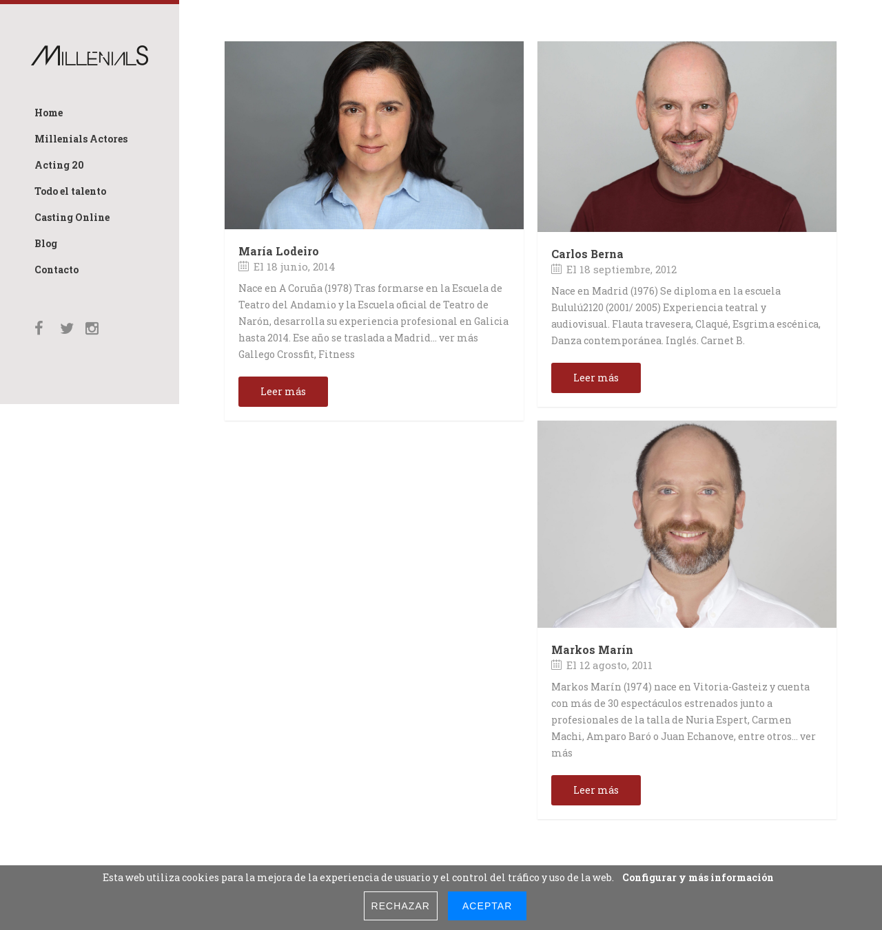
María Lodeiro (278, 251)
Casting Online (72, 217)
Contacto (56, 269)
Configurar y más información (698, 877)
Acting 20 (59, 164)
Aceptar (487, 905)
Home (48, 112)
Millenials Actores (80, 138)
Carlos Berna (587, 253)
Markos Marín (592, 649)
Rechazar (400, 905)
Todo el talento (70, 191)
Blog (45, 243)
